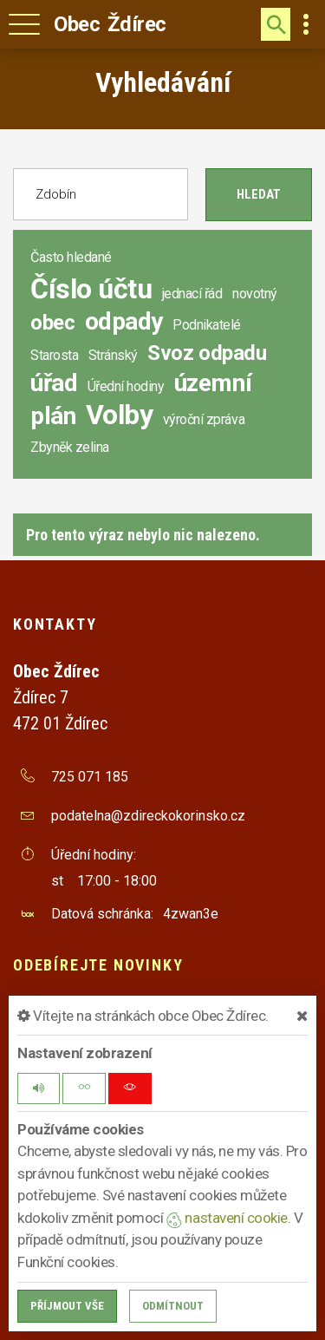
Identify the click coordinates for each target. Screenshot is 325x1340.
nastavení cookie (227, 1217)
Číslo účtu (91, 288)
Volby (119, 414)
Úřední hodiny (126, 386)
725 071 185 (89, 776)
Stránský (113, 355)
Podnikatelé (206, 325)
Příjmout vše (67, 1305)
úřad (53, 383)
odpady (124, 321)
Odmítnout (173, 1305)
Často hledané (71, 257)
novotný (254, 293)
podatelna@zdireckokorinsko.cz (148, 815)
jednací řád (192, 293)
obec (52, 322)
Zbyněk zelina (69, 447)
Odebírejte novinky (98, 965)
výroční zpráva (203, 419)
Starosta (54, 355)
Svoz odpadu (206, 353)
